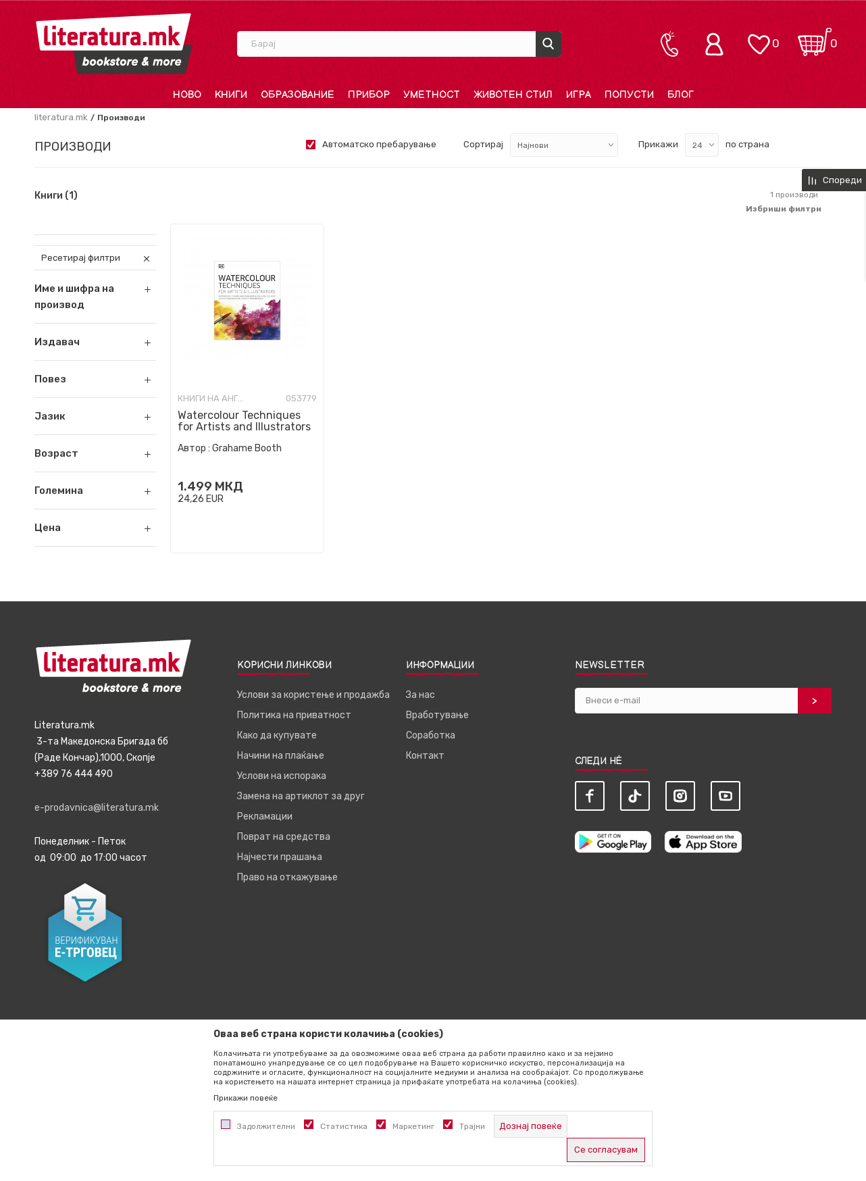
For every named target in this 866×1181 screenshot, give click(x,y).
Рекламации (264, 816)
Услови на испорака (281, 776)
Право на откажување (287, 877)
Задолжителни (266, 1126)
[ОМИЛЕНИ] (759, 37)
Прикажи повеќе (245, 1098)
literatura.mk (61, 117)
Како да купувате (277, 735)
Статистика (343, 1126)
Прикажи (658, 144)
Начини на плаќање (280, 755)
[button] (95, 342)
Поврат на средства (283, 837)
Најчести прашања (279, 857)
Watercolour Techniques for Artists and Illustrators (244, 420)
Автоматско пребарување (379, 144)
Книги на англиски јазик (211, 398)
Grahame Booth (247, 448)
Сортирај (483, 144)
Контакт (425, 755)
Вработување (437, 715)
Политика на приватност (294, 715)
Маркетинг (413, 1126)
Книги (56, 196)
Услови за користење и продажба (313, 695)
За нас (420, 695)
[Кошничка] (815, 37)
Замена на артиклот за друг (301, 796)
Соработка (430, 735)
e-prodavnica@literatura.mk (96, 807)
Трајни (472, 1126)
